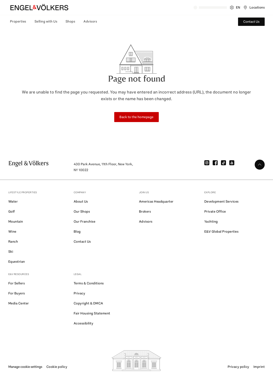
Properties (18, 21)
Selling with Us (46, 21)
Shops (70, 21)
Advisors (90, 21)
